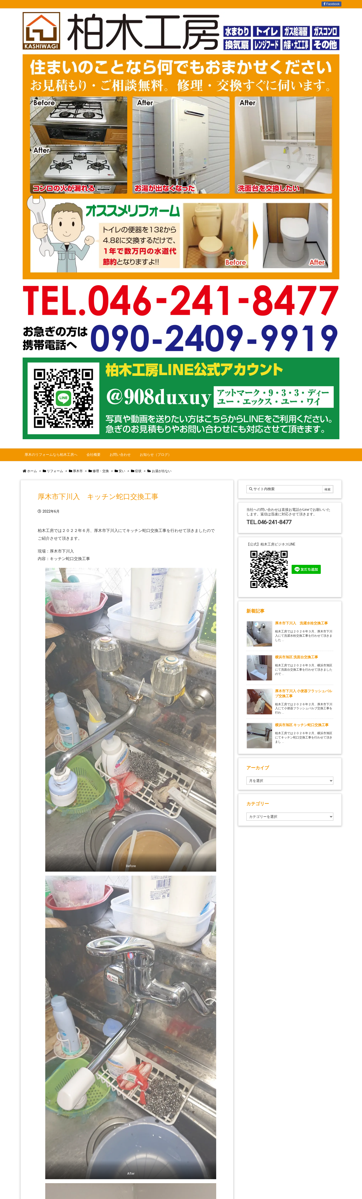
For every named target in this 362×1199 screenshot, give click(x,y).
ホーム (32, 471)
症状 (138, 471)
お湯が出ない (161, 471)
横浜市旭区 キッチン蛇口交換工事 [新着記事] (302, 725)
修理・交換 (101, 471)
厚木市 (78, 471)
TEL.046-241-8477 (268, 522)
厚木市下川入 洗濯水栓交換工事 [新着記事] (301, 623)
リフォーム (55, 471)
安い (122, 471)
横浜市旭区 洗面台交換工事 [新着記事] (296, 657)
